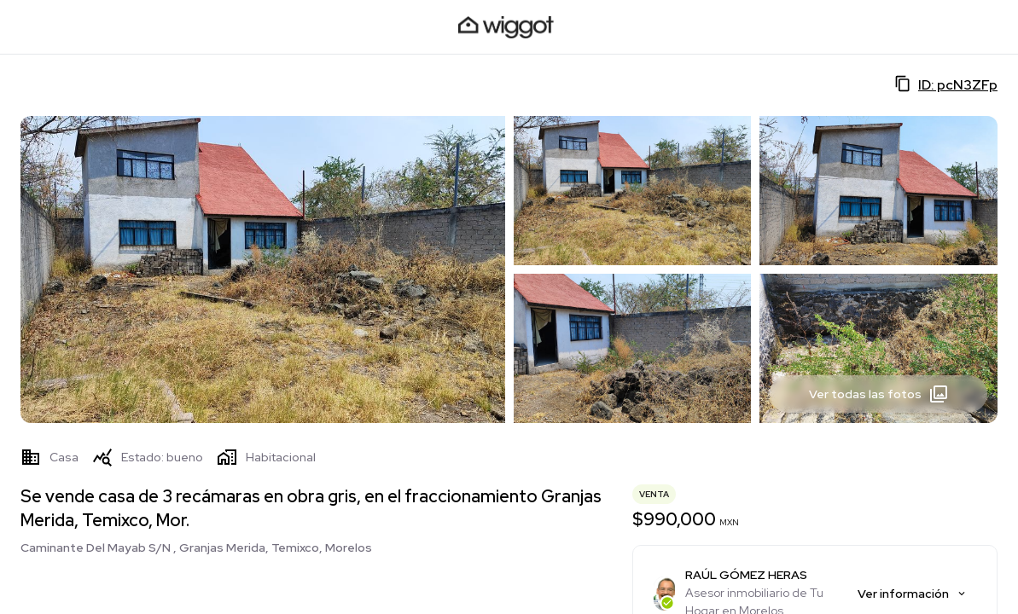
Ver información (913, 593)
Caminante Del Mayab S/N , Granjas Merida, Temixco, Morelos (196, 547)
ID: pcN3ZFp (946, 84)
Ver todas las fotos (879, 394)
